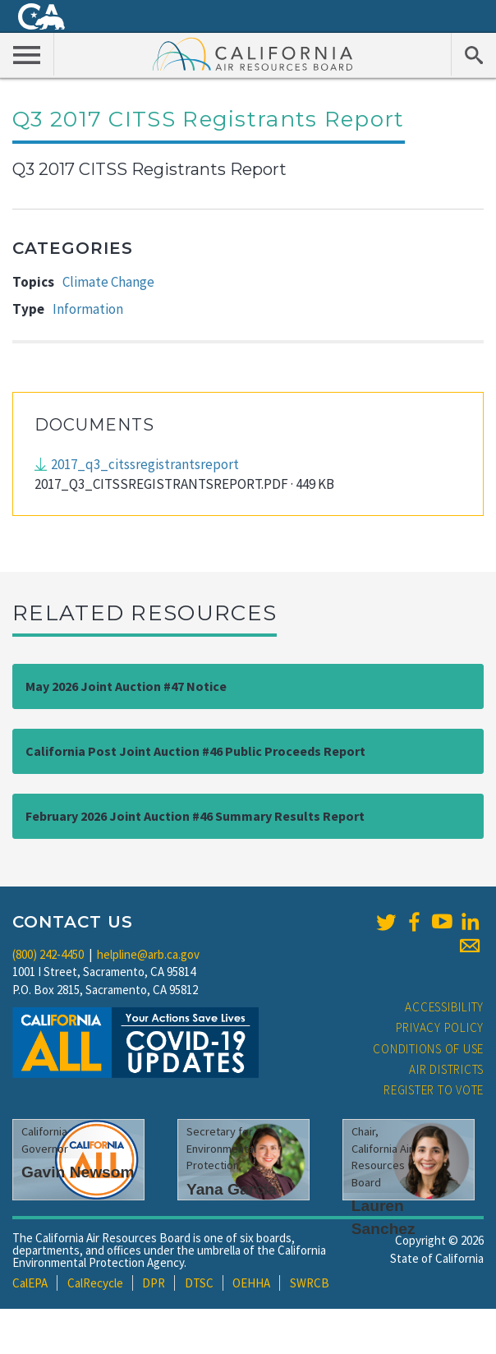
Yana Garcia (231, 1189)
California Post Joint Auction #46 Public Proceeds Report (195, 751)
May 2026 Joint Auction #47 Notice (126, 686)
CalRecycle (95, 1283)
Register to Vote (433, 1090)
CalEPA (30, 1283)
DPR (153, 1283)
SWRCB (309, 1283)
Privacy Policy (440, 1027)
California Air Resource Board (253, 53)
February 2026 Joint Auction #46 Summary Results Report (195, 816)
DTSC (199, 1283)
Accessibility (444, 1007)
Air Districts (446, 1069)
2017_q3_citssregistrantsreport (145, 464)
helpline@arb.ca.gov (148, 954)
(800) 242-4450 (48, 954)
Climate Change (108, 282)
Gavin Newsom (78, 1172)
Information (88, 309)
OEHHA (251, 1283)
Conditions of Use (428, 1049)
